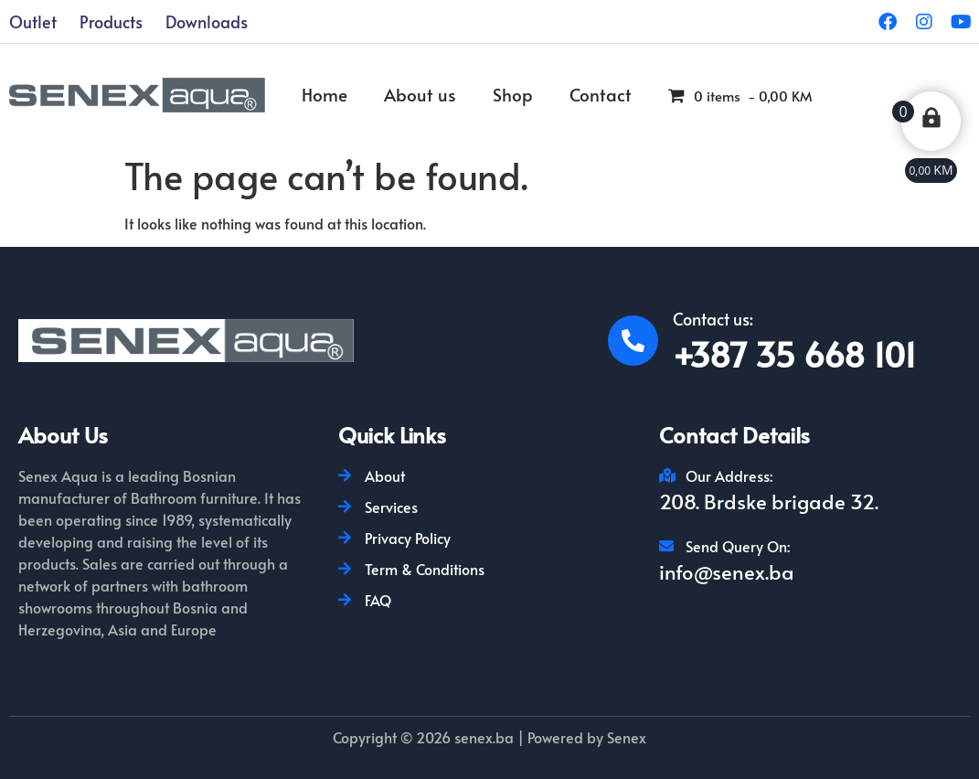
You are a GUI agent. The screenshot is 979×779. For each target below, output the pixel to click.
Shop (513, 94)
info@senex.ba (726, 571)
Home (324, 94)
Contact (600, 94)
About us (420, 94)
